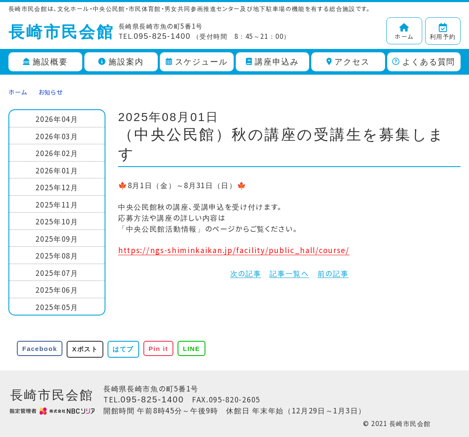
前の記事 (333, 273)
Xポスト (85, 349)
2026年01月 (56, 170)
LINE (191, 348)
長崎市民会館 (61, 32)
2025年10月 (56, 221)
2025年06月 (56, 289)
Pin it (158, 348)
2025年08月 (56, 255)
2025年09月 (56, 238)
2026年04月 (56, 118)
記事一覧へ (289, 273)
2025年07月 (56, 272)
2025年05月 (56, 307)
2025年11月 (56, 204)
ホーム (17, 91)
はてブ (123, 349)
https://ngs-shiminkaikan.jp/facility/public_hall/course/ (234, 250)
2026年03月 (56, 136)
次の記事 (245, 273)
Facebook (39, 348)
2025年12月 (56, 187)
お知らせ (50, 91)
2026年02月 (56, 153)
